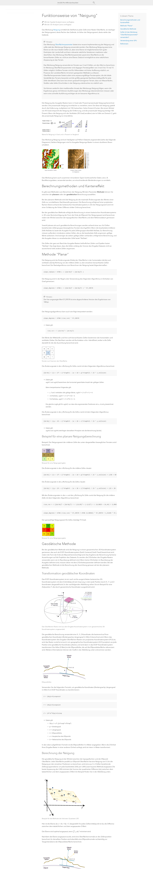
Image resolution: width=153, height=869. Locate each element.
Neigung (56, 30)
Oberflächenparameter (64, 44)
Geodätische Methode (128, 29)
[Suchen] (94, 3)
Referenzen (124, 44)
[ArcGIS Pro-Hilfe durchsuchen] (74, 2)
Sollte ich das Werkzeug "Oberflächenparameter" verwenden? (129, 34)
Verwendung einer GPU (128, 40)
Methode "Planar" (126, 26)
